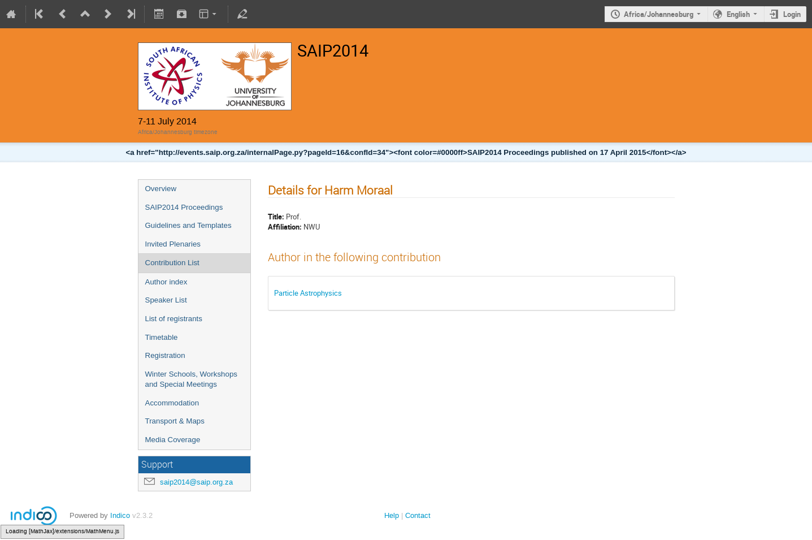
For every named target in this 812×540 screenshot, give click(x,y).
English (738, 14)
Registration (165, 355)
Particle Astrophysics (308, 293)
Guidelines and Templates (188, 225)
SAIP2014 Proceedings (184, 207)
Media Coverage (173, 439)
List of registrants (173, 318)
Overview (161, 188)
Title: (276, 216)
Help (391, 515)
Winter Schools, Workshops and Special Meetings (191, 379)
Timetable (161, 337)
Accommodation (172, 403)
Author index (166, 282)
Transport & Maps (175, 421)
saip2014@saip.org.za (196, 482)
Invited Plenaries (173, 244)
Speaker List (166, 300)
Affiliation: (285, 227)
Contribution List (172, 262)
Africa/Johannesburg (658, 14)
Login (792, 14)
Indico (120, 515)
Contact (418, 515)
